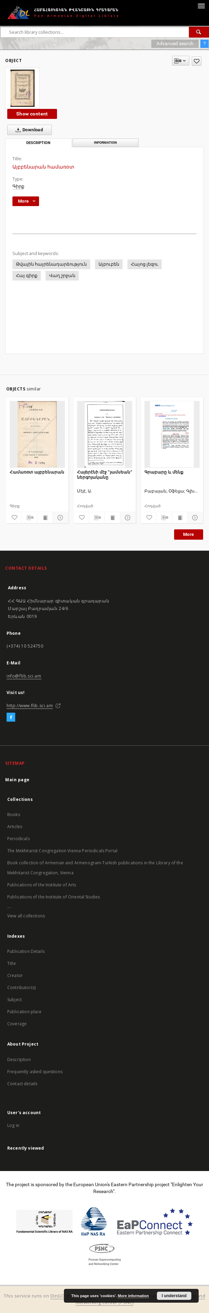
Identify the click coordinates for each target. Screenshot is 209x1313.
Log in (13, 1125)
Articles (14, 826)
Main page (17, 780)
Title (11, 963)
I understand (174, 1295)
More (188, 534)
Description (19, 1059)
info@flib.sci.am (24, 676)
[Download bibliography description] (29, 517)
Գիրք (18, 186)
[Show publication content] (45, 517)
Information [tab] (105, 142)
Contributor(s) (21, 987)
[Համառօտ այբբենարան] (37, 434)
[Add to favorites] (196, 61)
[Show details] (59, 517)
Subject (14, 999)
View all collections (26, 916)
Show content (32, 113)
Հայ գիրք (26, 275)
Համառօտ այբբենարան (37, 472)
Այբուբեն (108, 264)
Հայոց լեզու (144, 264)
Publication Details (26, 951)
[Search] (199, 32)
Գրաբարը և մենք (163, 472)
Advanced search (174, 43)
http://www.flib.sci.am (30, 706)
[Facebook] (11, 717)
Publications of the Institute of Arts (41, 885)
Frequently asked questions (35, 1072)
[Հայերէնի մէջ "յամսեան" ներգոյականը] (104, 434)
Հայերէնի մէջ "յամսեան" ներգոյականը (104, 474)
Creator (15, 975)
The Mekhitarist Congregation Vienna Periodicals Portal (62, 851)
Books (13, 814)
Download (28, 129)
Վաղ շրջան (62, 275)
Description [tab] (38, 143)
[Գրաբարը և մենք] (172, 434)
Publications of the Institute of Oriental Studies (53, 897)
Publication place (24, 1012)
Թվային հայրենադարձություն (51, 264)
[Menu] (201, 5)
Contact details (22, 1084)
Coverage (17, 1024)
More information (133, 1296)
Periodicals (18, 839)
